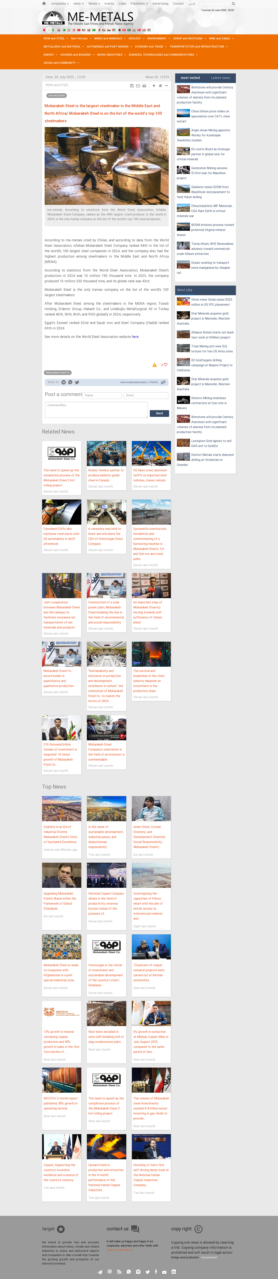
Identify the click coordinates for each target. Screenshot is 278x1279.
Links (122, 3)
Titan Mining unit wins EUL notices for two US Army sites (212, 349)
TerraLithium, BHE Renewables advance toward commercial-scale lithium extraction (205, 249)
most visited (190, 78)
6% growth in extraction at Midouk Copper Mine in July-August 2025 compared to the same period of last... (150, 1042)
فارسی (192, 4)
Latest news (220, 78)
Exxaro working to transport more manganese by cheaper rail (203, 267)
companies (60, 4)
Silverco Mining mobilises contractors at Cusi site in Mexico (202, 403)
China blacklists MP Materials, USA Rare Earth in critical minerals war (204, 211)
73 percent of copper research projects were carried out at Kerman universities (148, 973)
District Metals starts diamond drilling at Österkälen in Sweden (205, 460)
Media (94, 4)
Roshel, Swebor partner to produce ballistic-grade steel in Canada (106, 475)
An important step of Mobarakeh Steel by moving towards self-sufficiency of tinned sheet (147, 612)
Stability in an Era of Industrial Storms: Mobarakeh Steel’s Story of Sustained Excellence (60, 835)
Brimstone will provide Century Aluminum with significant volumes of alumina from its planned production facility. (205, 95)
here (135, 337)
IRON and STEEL (57, 85)
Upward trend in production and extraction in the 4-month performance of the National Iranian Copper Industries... (106, 1178)
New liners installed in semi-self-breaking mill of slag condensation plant (106, 1037)
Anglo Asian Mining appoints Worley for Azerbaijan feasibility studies (203, 135)
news (79, 4)
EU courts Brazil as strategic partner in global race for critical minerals (203, 154)
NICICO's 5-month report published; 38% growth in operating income (61, 1103)
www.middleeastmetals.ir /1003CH (139, 382)
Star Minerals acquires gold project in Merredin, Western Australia (203, 318)
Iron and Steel (56, 96)
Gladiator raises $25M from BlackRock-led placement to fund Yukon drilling (203, 192)
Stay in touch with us (120, 1250)
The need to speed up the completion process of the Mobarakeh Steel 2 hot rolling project (61, 478)
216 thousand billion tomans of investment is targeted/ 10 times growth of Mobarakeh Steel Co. (60, 754)
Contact (178, 3)
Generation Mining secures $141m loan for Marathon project (202, 173)
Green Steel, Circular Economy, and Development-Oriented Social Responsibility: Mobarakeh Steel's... (149, 837)
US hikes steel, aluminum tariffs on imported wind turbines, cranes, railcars (150, 475)
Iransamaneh (209, 1257)
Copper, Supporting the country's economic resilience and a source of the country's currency (61, 1173)
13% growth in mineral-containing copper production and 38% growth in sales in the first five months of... (62, 1042)
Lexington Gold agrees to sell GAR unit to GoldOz (211, 444)
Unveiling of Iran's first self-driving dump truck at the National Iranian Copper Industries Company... (151, 1175)
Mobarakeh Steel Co (58, 373)
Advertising (160, 3)
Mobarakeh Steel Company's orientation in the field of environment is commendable (106, 752)
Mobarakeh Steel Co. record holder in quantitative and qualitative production (58, 679)
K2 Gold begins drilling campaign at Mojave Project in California (204, 365)
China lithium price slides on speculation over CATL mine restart (203, 116)
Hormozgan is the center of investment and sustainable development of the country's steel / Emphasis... (105, 975)
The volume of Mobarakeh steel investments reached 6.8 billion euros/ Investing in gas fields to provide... (151, 1108)
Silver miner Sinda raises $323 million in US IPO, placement (211, 302)
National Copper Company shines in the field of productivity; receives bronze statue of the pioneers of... (106, 903)
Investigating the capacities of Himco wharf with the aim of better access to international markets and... (148, 906)
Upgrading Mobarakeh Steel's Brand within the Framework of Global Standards (60, 901)
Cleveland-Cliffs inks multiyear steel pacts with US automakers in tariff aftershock (61, 536)
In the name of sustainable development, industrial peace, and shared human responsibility (106, 837)
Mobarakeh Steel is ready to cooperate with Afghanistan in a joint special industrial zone (61, 973)
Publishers (139, 4)
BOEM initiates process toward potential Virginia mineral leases (205, 230)
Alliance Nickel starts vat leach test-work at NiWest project (212, 335)
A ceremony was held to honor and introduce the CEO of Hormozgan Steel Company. (105, 536)
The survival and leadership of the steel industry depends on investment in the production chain (148, 681)
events (109, 3)
